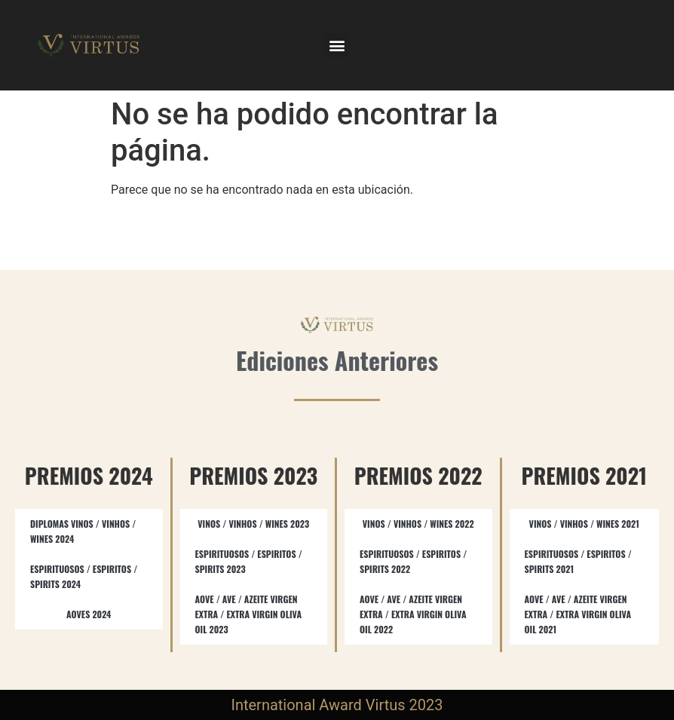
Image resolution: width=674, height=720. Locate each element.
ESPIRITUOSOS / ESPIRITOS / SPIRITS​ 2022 (413, 561)
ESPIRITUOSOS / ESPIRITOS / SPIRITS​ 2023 (248, 561)
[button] (337, 45)
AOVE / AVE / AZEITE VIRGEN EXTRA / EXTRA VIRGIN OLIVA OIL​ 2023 (248, 614)
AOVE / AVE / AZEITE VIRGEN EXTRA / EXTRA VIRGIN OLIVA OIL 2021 (578, 614)
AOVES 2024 (88, 614)
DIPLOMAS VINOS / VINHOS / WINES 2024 (83, 531)
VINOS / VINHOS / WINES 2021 (584, 523)
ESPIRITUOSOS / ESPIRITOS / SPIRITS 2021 (578, 561)
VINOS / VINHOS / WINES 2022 (418, 523)
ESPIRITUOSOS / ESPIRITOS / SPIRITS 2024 (83, 576)
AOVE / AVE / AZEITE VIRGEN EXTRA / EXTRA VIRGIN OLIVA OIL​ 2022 (413, 614)
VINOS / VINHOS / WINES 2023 (253, 523)
